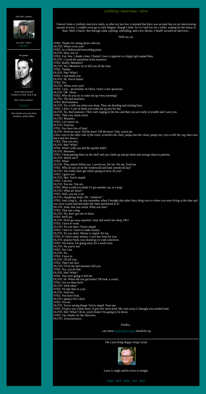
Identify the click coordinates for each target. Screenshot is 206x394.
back (118, 380)
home (110, 380)
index (126, 380)
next (134, 380)
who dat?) (24, 45)
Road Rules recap (124, 330)
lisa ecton (23, 105)
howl (142, 380)
